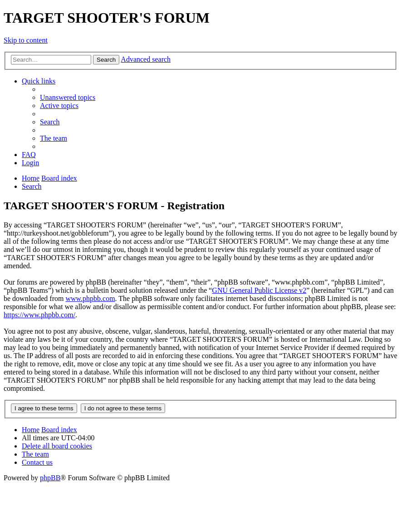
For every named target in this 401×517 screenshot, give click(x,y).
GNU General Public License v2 (259, 290)
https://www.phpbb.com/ (39, 315)
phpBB (50, 478)
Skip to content (26, 40)
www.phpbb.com (90, 298)
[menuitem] (67, 97)
